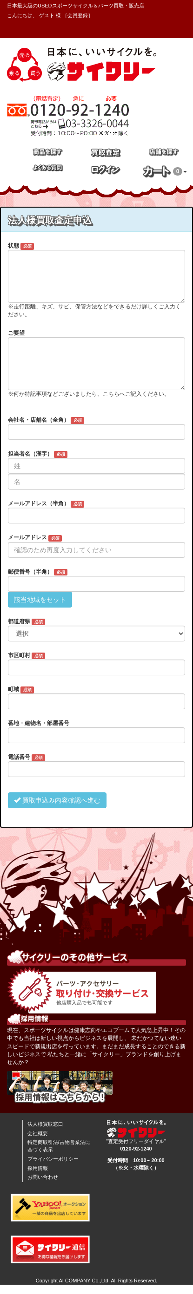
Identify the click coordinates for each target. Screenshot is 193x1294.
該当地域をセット (40, 599)
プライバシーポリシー (53, 1159)
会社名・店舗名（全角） (46, 420)
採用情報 (37, 1168)
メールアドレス (35, 538)
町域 (21, 689)
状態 (21, 246)
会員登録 (77, 15)
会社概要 (37, 1133)
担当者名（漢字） (37, 454)
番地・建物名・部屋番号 (38, 723)
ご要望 (16, 333)
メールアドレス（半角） (46, 504)
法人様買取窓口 (45, 1124)
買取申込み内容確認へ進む (57, 800)
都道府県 (26, 622)
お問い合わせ (42, 1177)
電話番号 (26, 757)
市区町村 (26, 656)
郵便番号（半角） (37, 572)
